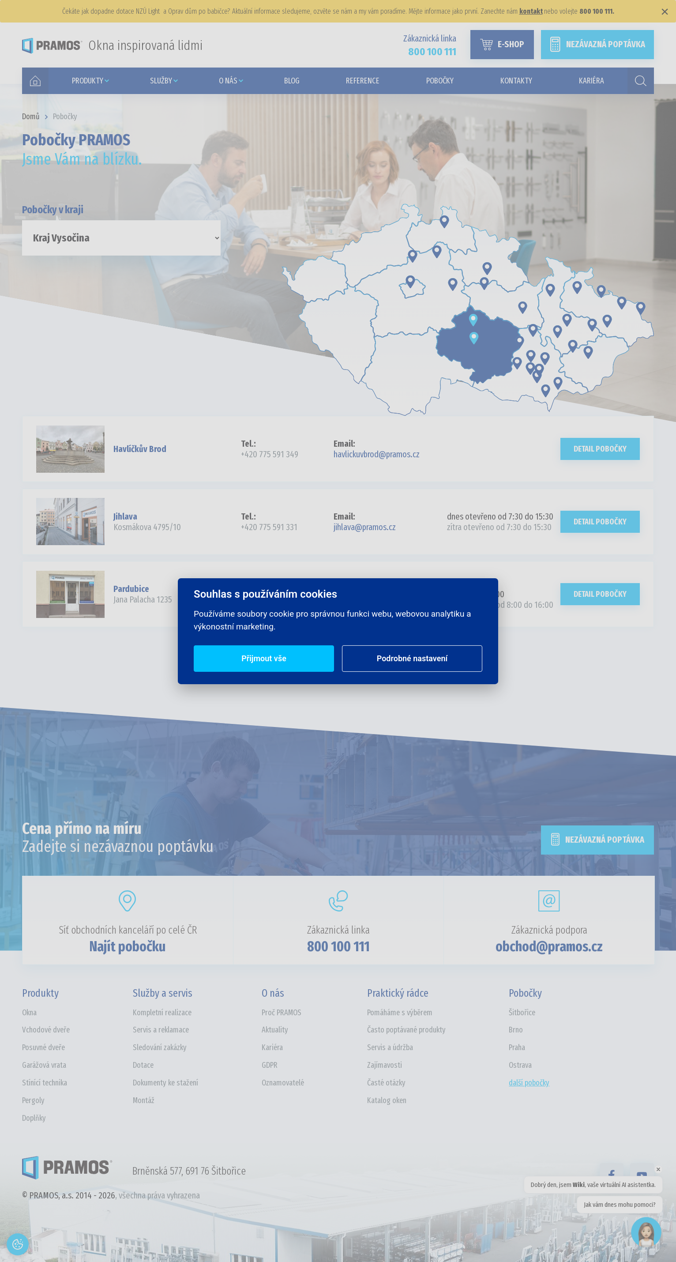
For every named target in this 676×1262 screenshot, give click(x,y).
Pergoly (33, 1100)
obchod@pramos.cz (549, 946)
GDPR (270, 1065)
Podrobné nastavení (412, 658)
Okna (29, 1012)
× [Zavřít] (665, 11)
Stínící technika (44, 1083)
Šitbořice (522, 1012)
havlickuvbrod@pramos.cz (377, 454)
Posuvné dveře (43, 1047)
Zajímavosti (384, 1065)
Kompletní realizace (162, 1012)
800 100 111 (338, 946)
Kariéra (272, 1047)
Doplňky (34, 1118)
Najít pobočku (127, 946)
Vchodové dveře (46, 1030)
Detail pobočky (600, 449)
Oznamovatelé (283, 1083)
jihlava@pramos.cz (365, 527)
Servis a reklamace (161, 1030)
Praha (517, 1047)
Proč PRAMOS (281, 1012)
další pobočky (529, 1083)
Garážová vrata (44, 1065)
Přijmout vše (263, 658)
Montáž (143, 1100)
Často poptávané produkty (406, 1030)
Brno (516, 1030)
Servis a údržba (390, 1047)
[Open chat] (646, 1232)
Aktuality (275, 1030)
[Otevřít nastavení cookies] (18, 1244)
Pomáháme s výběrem (399, 1012)
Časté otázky (386, 1083)
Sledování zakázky (160, 1047)
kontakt (531, 11)
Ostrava (520, 1065)
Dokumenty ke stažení (165, 1083)
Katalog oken (386, 1100)
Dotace (143, 1065)
